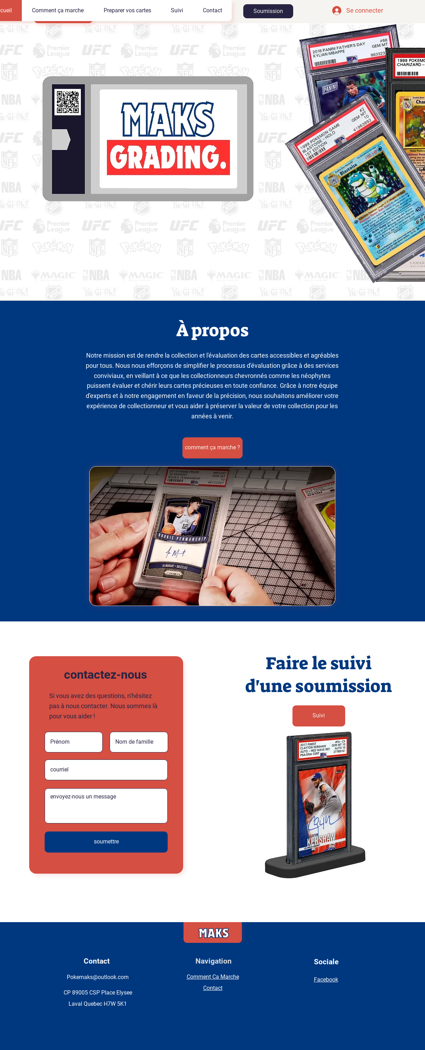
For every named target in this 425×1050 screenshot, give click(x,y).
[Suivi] (318, 715)
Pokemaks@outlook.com (98, 977)
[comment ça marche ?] (212, 447)
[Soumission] (268, 11)
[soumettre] (106, 842)
